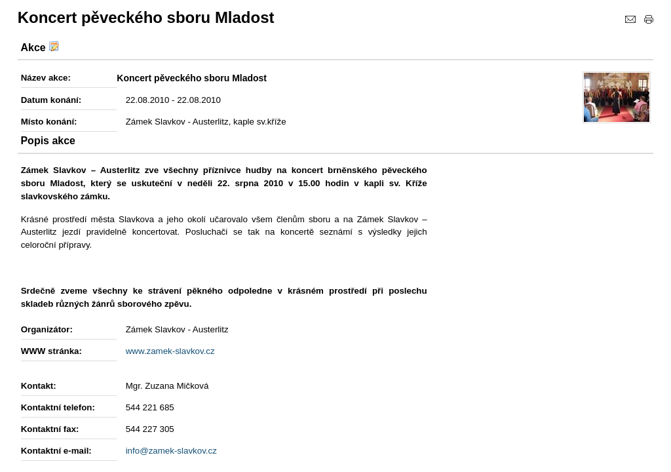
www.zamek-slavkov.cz (170, 351)
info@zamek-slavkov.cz (171, 451)
